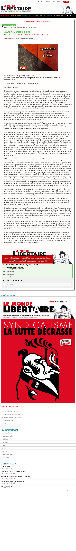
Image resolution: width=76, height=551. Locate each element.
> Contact (3, 424)
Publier (54, 1)
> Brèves (3, 448)
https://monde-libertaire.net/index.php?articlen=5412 (31, 34)
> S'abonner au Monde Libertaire (10, 414)
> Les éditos (4, 439)
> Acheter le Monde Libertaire (10, 411)
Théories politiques (29, 21)
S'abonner (58, 1)
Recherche (5, 457)
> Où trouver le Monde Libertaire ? (11, 417)
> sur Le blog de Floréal (13, 472)
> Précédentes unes (6, 454)
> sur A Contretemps (7, 487)
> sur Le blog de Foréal (7, 468)
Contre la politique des (8, 269)
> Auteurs (4, 451)
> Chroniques (4, 442)
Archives (69, 15)
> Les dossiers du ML (7, 436)
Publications (48, 1)
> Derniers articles (6, 433)
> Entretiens (4, 445)
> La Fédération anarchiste (9, 420)
